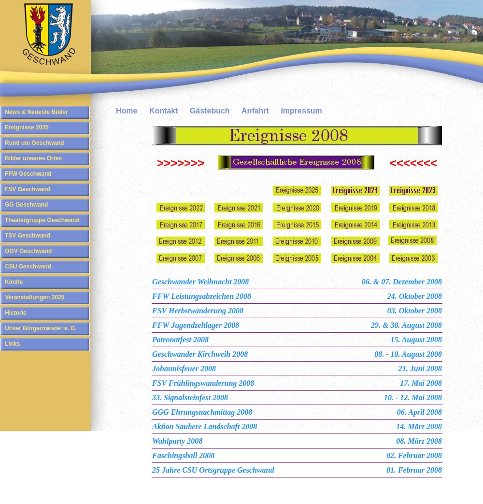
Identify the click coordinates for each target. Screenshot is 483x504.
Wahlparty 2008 (177, 441)
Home (126, 111)
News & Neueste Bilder (36, 112)
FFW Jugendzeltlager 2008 (195, 325)
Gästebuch (210, 111)
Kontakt (163, 111)
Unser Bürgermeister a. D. (40, 328)
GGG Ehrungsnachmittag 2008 (202, 412)
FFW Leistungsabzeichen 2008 (201, 296)
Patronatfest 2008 (180, 340)
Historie (16, 312)
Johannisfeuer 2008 (184, 368)
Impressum (301, 111)
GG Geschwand (26, 204)
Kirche (14, 282)
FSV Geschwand (27, 189)
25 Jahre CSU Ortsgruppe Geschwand (213, 470)
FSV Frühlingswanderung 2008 (203, 383)
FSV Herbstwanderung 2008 (197, 311)
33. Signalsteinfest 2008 (190, 397)
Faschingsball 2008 (183, 455)
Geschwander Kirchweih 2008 (200, 354)
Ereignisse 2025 (27, 127)
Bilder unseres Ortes (33, 158)
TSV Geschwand (27, 235)
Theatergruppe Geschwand (42, 220)
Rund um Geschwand (34, 143)
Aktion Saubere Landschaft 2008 (204, 426)
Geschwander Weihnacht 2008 (200, 282)
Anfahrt (255, 111)
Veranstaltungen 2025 (34, 297)
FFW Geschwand (28, 173)
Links (12, 343)
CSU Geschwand (28, 266)
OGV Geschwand (28, 251)
